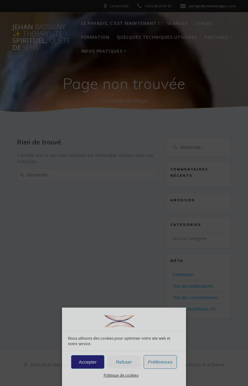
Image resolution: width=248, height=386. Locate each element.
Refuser (124, 362)
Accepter (87, 362)
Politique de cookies (121, 375)
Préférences (160, 362)
